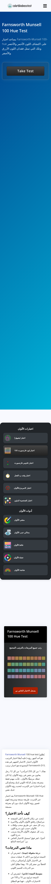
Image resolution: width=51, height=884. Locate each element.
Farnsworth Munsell (15, 754)
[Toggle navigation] (45, 6)
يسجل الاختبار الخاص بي (25, 690)
